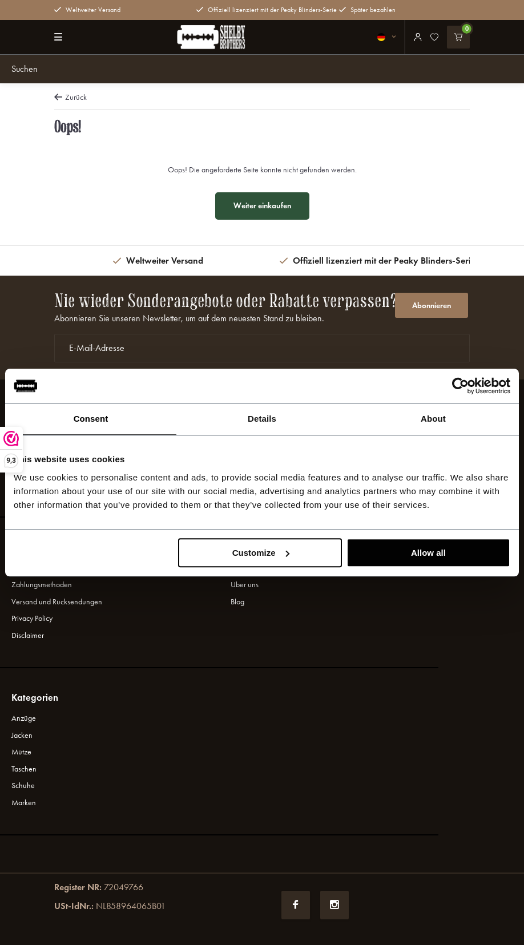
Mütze (21, 752)
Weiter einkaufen (262, 206)
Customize (260, 553)
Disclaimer (27, 635)
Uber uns (245, 584)
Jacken (22, 735)
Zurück (70, 97)
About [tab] (433, 418)
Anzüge (23, 718)
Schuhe (23, 785)
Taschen (24, 769)
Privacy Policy (32, 618)
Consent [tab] (91, 418)
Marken (23, 802)
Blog (237, 602)
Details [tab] (262, 418)
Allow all (428, 553)
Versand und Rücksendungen (56, 602)
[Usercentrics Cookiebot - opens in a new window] (460, 385)
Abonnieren (431, 305)
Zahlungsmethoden (41, 584)
